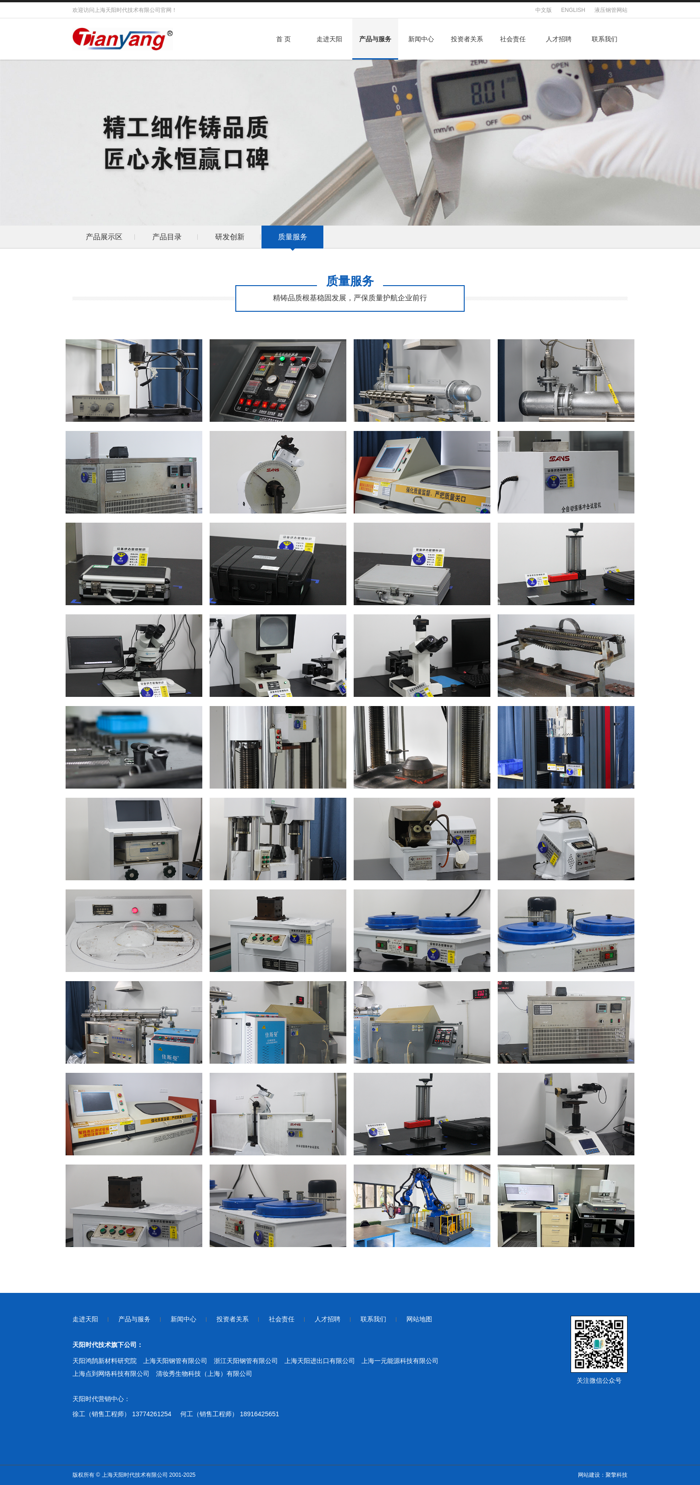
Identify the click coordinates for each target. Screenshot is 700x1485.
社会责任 (513, 39)
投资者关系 (467, 39)
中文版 (543, 10)
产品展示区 (104, 237)
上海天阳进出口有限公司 (319, 1360)
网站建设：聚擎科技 (603, 1475)
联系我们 (604, 39)
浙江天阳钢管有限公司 (246, 1360)
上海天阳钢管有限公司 (175, 1360)
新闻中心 (421, 39)
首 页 (283, 39)
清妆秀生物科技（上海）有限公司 (204, 1373)
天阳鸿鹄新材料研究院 (104, 1360)
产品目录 (167, 237)
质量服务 (292, 237)
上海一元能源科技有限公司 (400, 1360)
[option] (103, 237)
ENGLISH (573, 10)
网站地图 (419, 1319)
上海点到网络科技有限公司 (111, 1373)
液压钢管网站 (611, 10)
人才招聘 (559, 39)
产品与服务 (375, 39)
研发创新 (229, 237)
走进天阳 (329, 39)
